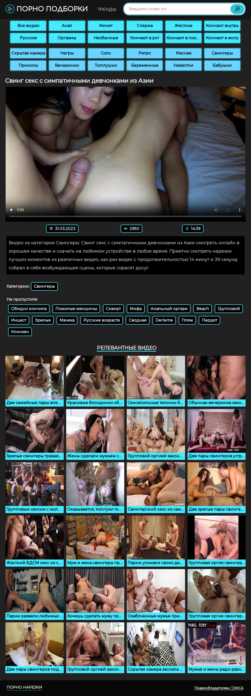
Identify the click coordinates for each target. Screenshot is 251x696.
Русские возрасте (101, 320)
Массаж (183, 53)
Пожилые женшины (76, 308)
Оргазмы (67, 38)
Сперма (145, 25)
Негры (67, 53)
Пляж (187, 320)
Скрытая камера (28, 53)
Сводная (138, 320)
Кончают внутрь (222, 25)
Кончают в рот (144, 38)
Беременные (144, 65)
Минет (106, 25)
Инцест (18, 320)
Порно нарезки (24, 687)
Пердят (209, 320)
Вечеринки (67, 65)
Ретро (144, 53)
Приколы (28, 65)
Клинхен (20, 331)
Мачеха (67, 320)
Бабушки (222, 65)
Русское (28, 38)
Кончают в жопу (222, 38)
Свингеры (222, 53)
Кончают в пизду (183, 38)
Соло (106, 53)
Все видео (28, 25)
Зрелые (43, 320)
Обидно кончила (29, 308)
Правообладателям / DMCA (218, 688)
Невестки (183, 65)
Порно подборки (47, 9)
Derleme (164, 320)
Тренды (107, 9)
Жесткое (183, 25)
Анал (67, 25)
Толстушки (106, 65)
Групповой (229, 308)
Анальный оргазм (169, 308)
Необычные (106, 38)
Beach (202, 308)
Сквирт (113, 308)
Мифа (136, 308)
